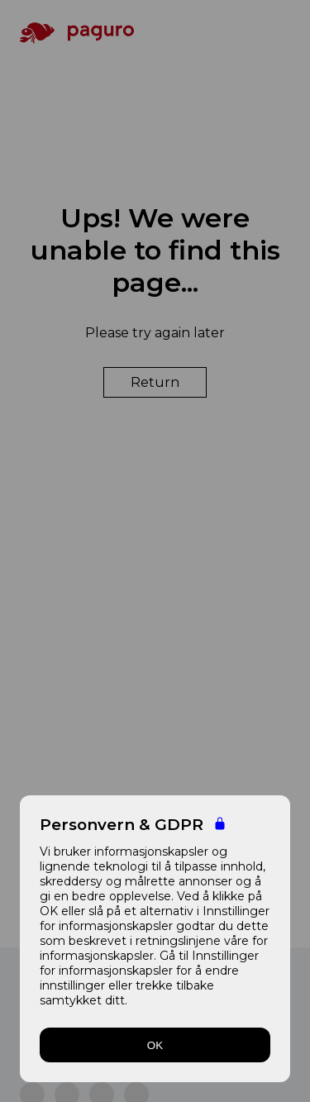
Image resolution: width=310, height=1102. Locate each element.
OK (155, 1045)
